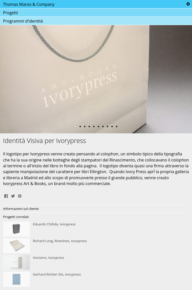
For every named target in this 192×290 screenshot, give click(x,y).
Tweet (13, 195)
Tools (188, 4)
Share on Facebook (6, 195)
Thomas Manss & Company (28, 4)
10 (116, 126)
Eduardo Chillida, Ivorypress (96, 229)
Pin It (20, 195)
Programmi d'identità (23, 21)
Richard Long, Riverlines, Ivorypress (96, 246)
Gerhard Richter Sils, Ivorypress (96, 279)
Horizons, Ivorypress (96, 262)
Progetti (10, 12)
